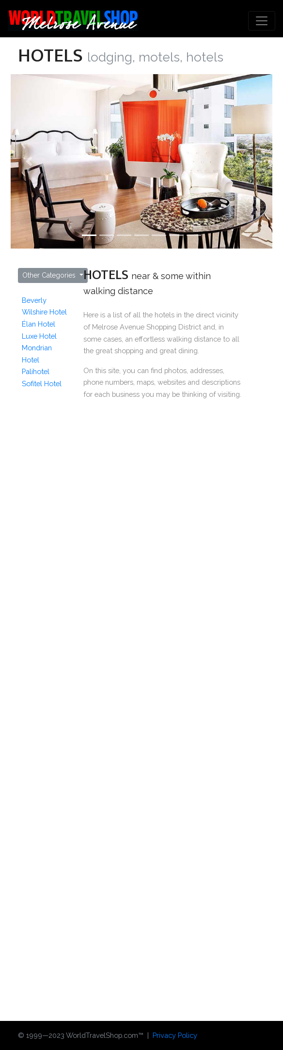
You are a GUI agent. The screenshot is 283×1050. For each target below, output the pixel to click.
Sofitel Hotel (42, 383)
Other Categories (50, 275)
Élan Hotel (38, 324)
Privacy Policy (175, 1035)
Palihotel (35, 371)
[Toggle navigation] (261, 21)
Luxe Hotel (39, 336)
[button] (30, 161)
